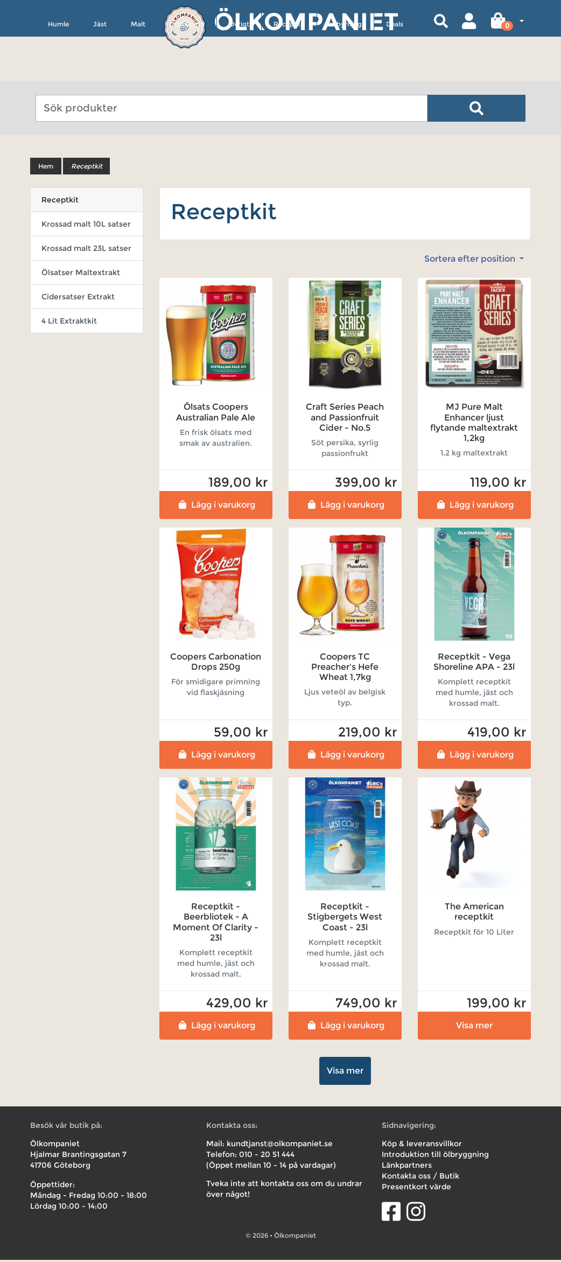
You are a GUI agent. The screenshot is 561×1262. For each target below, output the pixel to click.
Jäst (100, 73)
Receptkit (289, 73)
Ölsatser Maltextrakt (80, 274)
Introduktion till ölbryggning (435, 1156)
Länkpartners (407, 1167)
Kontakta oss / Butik (420, 1178)
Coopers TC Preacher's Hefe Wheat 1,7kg (344, 669)
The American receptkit (474, 913)
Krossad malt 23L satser (86, 250)
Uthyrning (345, 73)
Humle (58, 73)
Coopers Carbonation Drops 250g (215, 664)
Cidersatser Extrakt (78, 299)
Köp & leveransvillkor (422, 1146)
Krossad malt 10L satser (86, 226)
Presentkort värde (416, 1189)
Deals (394, 73)
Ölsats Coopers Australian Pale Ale (215, 414)
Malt (138, 73)
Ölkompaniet (306, 21)
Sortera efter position (470, 261)
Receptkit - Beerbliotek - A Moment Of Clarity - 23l (215, 924)
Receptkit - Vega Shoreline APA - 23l (474, 664)
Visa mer (474, 1027)
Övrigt (239, 73)
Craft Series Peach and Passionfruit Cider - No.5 (345, 419)
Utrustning (187, 73)
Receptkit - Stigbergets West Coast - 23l (344, 918)
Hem (45, 168)
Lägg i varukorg (215, 507)
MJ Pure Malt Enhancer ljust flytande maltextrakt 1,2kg (474, 424)
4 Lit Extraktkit (69, 323)
